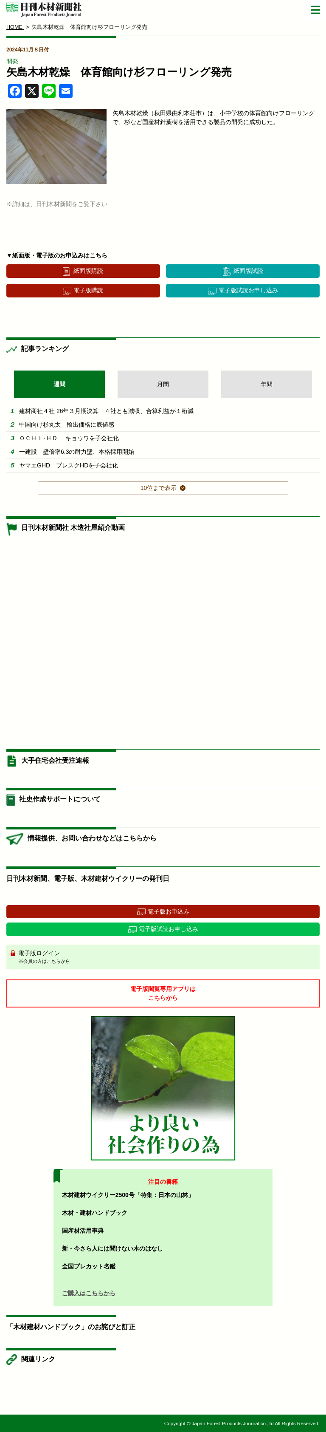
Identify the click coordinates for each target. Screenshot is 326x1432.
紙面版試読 (248, 270)
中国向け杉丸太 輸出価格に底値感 (66, 424)
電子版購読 (88, 290)
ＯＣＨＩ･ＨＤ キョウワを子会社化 (69, 438)
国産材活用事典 (83, 1230)
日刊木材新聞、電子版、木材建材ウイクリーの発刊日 (87, 878)
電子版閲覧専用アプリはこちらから (163, 993)
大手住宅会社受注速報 (55, 760)
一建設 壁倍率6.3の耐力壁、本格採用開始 (76, 451)
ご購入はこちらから (88, 1293)
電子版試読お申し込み (248, 290)
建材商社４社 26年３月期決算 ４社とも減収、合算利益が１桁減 (106, 411)
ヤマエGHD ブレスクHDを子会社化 (68, 465)
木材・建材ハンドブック (94, 1212)
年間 (267, 384)
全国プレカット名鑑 (88, 1266)
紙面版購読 (88, 270)
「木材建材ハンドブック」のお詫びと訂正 (70, 1326)
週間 (59, 384)
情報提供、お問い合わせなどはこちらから (92, 838)
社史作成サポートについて (60, 799)
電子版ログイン (166, 957)
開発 (12, 61)
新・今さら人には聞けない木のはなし (112, 1248)
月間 (163, 384)
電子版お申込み (168, 911)
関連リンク (38, 1359)
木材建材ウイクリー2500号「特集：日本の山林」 (128, 1194)
